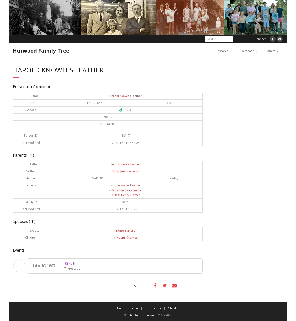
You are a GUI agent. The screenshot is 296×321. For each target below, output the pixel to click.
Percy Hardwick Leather (125, 190)
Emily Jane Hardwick (125, 171)
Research (222, 51)
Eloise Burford (125, 231)
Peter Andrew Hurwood (142, 315)
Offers (271, 51)
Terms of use (153, 308)
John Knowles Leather (125, 164)
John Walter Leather (125, 185)
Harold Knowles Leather (125, 96)
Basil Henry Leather (125, 195)
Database (247, 51)
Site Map (173, 308)
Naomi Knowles (125, 237)
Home (121, 308)
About (135, 308)
